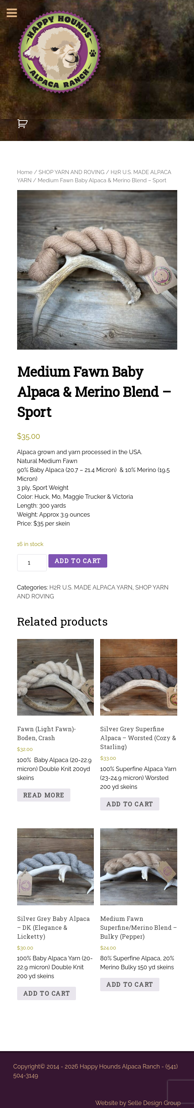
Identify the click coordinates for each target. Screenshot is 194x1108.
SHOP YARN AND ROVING (72, 172)
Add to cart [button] (129, 804)
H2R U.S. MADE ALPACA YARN (90, 587)
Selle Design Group (154, 1103)
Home (25, 172)
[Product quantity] (32, 562)
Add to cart (78, 561)
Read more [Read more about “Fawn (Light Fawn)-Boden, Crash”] (43, 795)
